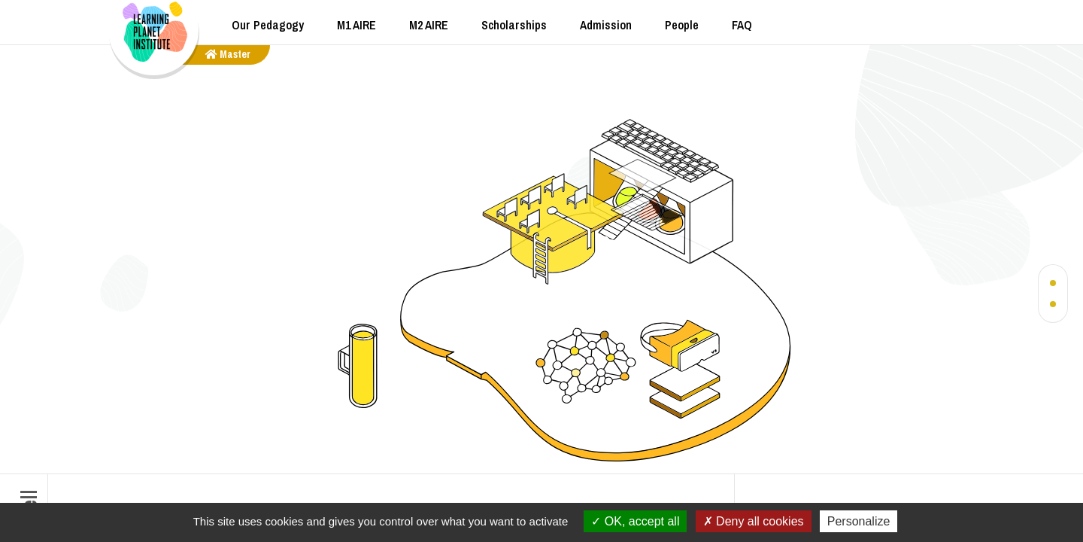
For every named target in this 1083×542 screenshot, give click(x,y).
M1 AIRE (356, 25)
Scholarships (514, 25)
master (227, 54)
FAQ (742, 25)
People (682, 25)
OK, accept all (635, 521)
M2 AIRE (428, 25)
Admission (606, 25)
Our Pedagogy (268, 25)
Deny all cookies (753, 521)
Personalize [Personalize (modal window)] (858, 521)
